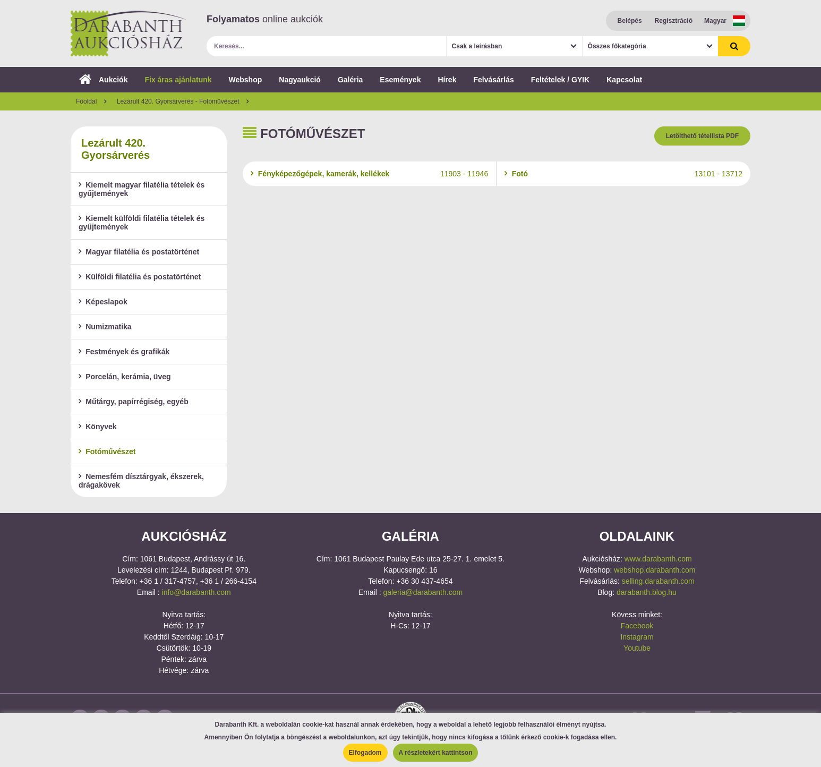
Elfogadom (365, 752)
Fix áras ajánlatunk (177, 79)
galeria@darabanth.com (423, 592)
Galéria (350, 79)
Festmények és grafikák (124, 351)
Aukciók (103, 79)
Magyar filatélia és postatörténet (139, 252)
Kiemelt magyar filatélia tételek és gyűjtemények (141, 189)
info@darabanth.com (196, 592)
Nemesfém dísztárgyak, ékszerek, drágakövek (141, 480)
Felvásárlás (493, 79)
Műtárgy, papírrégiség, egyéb (134, 401)
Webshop (245, 79)
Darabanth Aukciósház (129, 33)
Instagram (636, 637)
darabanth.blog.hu (647, 592)
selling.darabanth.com (658, 581)
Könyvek (98, 426)
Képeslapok (103, 301)
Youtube (637, 648)
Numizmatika (105, 326)
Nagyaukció (300, 79)
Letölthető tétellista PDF (702, 136)
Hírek (447, 79)
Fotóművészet (107, 451)
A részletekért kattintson (436, 752)
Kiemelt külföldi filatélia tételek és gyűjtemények (141, 222)
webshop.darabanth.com (654, 570)
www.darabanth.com (658, 559)
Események (400, 79)
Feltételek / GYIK (560, 79)
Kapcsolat (624, 79)
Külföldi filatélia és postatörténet (140, 276)
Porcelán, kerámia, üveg (125, 376)
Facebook (637, 625)
